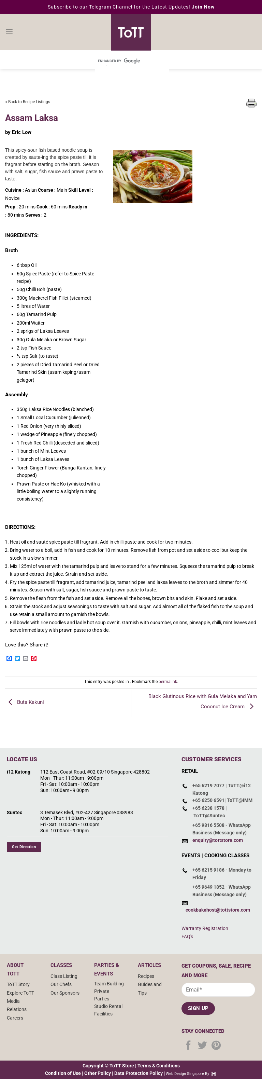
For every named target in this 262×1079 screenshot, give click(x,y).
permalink (168, 681)
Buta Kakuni (24, 702)
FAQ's (187, 936)
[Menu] (9, 32)
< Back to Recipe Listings (27, 101)
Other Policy (97, 1073)
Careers (15, 1018)
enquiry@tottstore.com (217, 840)
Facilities (103, 1013)
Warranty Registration (204, 928)
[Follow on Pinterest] (216, 1046)
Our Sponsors (64, 993)
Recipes (146, 976)
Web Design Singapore (185, 1073)
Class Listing (63, 976)
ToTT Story (18, 984)
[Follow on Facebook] (188, 1046)
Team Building (109, 983)
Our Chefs (61, 984)
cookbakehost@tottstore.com (218, 910)
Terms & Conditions (158, 1065)
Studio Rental (108, 1006)
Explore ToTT (20, 993)
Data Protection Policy (138, 1073)
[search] (122, 61)
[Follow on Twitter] (202, 1046)
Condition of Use (63, 1073)
